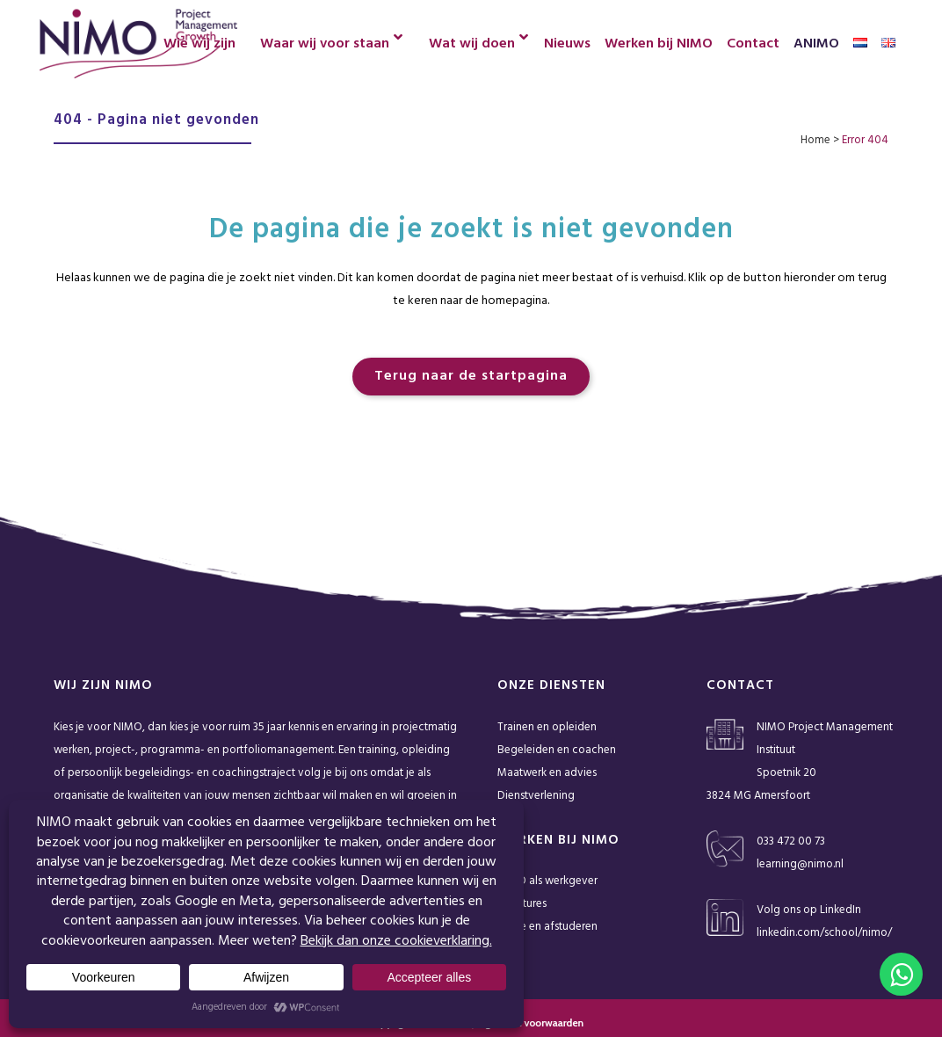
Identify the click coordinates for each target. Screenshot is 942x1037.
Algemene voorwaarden (529, 1022)
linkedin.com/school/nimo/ (824, 933)
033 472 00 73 (791, 841)
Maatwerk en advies (547, 773)
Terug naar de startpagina (471, 376)
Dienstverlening (536, 796)
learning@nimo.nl (800, 864)
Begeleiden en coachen (556, 750)
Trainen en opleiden (547, 727)
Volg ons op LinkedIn (809, 910)
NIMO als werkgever (547, 881)
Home (815, 140)
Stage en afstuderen (547, 926)
